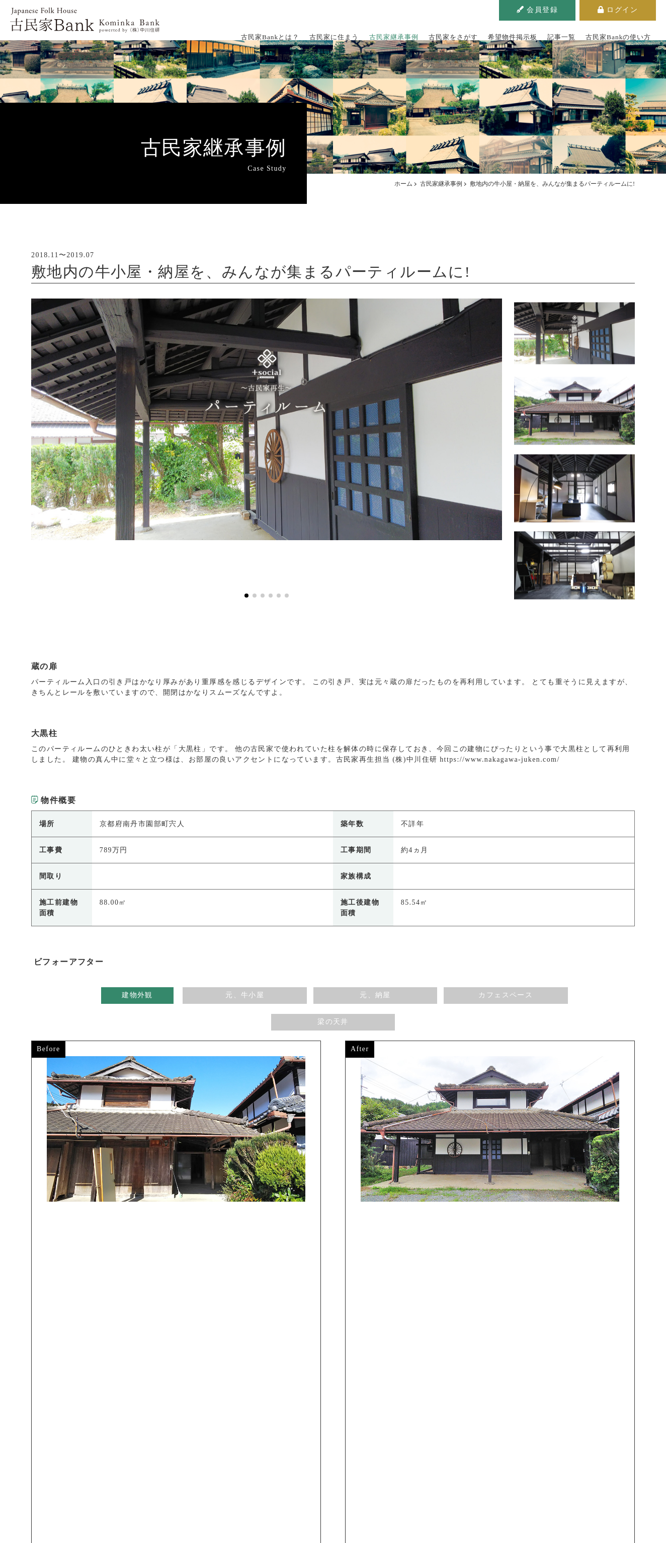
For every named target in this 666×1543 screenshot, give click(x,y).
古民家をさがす (427, 32)
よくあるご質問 (631, 32)
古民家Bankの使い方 (570, 32)
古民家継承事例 (374, 32)
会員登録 (537, 10)
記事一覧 (521, 32)
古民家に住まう (322, 32)
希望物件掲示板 (479, 32)
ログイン (618, 10)
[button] (246, 596)
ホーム (403, 183)
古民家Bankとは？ (265, 32)
